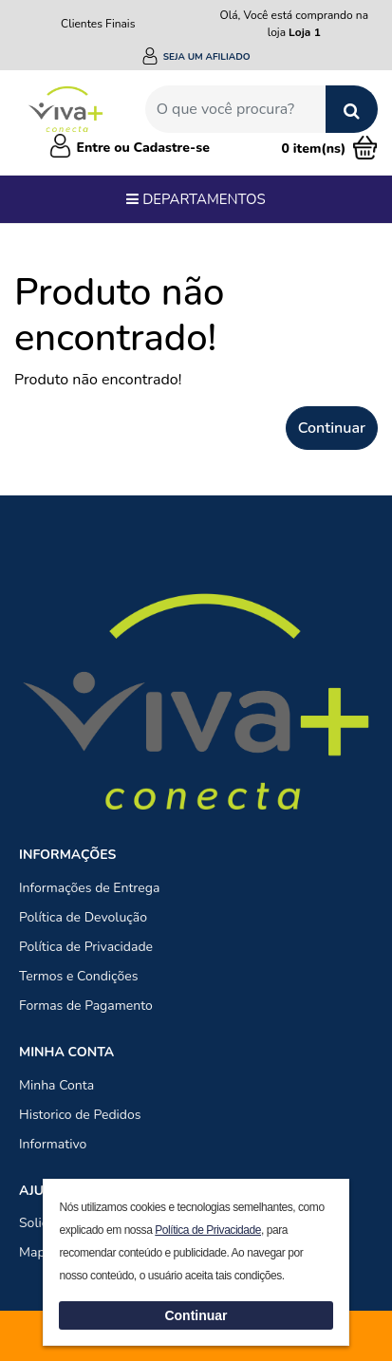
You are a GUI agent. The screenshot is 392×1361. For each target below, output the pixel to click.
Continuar (331, 428)
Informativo (52, 1144)
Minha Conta (56, 1085)
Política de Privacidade (86, 947)
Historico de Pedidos (80, 1115)
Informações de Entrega (89, 888)
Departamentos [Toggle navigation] (195, 199)
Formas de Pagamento (86, 1006)
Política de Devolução (83, 917)
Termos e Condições (78, 976)
